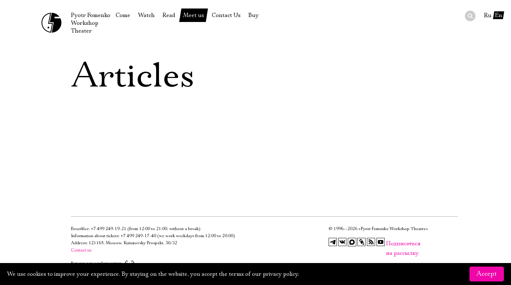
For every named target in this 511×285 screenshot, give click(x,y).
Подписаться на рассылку (390, 243)
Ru (487, 15)
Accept (487, 274)
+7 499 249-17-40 (138, 236)
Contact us (81, 250)
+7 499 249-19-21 (108, 228)
